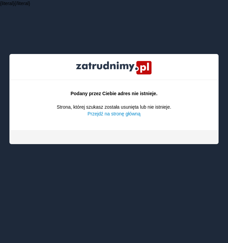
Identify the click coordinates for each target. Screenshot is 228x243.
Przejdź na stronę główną (113, 113)
